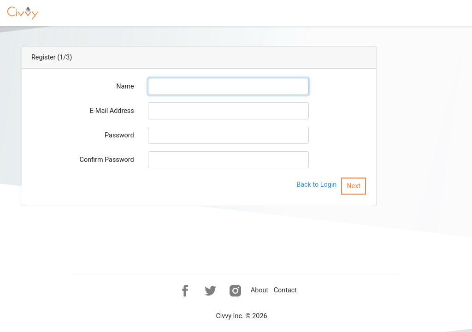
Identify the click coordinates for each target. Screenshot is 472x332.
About (259, 290)
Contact (285, 290)
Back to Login (316, 185)
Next (353, 186)
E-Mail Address (112, 111)
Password (119, 135)
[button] (185, 291)
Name (125, 86)
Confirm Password (107, 160)
